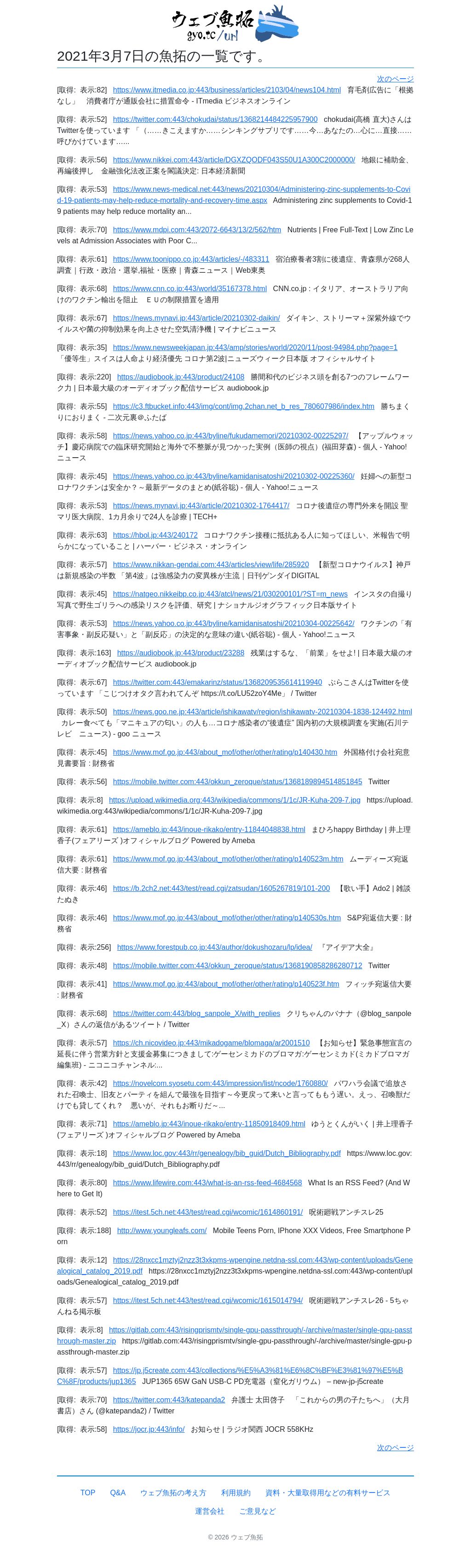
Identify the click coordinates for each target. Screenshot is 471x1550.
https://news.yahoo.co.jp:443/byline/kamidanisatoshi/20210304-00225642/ (234, 623)
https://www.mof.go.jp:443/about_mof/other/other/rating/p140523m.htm (228, 859)
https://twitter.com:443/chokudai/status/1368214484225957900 (215, 119)
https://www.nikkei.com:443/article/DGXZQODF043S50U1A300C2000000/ (234, 160)
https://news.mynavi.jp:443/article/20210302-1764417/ (201, 506)
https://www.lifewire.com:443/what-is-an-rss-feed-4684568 (207, 1183)
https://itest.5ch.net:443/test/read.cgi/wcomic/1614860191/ (208, 1212)
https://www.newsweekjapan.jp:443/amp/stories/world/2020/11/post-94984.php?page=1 (255, 347)
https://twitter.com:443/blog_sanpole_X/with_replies (197, 1013)
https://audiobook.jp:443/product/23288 (181, 653)
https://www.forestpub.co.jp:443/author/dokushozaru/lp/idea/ (214, 947)
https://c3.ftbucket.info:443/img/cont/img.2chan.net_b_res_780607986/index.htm (243, 406)
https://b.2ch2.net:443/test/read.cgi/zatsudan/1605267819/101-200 (221, 888)
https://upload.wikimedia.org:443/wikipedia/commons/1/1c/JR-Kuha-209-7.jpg (235, 800)
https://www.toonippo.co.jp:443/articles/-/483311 (191, 259)
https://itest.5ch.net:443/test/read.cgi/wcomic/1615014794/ (208, 1300)
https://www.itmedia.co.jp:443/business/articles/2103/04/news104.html (227, 90)
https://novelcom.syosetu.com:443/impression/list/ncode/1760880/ (220, 1083)
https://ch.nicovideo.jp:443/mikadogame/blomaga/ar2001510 (211, 1043)
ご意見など (257, 1511)
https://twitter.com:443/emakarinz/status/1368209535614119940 (217, 682)
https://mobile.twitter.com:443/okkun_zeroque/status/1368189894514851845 (237, 782)
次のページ (395, 79)
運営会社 (209, 1511)
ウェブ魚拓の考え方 (173, 1493)
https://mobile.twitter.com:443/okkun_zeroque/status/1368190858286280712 (237, 966)
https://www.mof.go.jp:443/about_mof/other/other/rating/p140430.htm (225, 752)
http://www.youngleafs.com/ (162, 1230)
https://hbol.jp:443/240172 (155, 535)
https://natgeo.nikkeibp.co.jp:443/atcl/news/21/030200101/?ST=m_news (230, 594)
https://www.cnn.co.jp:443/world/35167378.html (190, 289)
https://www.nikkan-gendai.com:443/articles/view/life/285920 (211, 564)
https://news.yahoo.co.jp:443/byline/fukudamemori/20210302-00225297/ (230, 436)
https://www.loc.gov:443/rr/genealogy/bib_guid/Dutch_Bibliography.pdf (227, 1153)
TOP (88, 1493)
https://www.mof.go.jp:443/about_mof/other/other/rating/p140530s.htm (227, 918)
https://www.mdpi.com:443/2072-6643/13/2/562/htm (197, 230)
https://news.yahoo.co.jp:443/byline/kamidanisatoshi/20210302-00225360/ (234, 476)
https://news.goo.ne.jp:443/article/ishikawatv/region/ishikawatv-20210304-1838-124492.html (262, 712)
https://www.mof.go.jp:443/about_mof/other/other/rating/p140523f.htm (226, 984)
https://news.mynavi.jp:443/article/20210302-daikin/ (196, 318)
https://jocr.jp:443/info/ (149, 1429)
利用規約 (236, 1493)
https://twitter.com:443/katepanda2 (169, 1400)
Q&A (118, 1493)
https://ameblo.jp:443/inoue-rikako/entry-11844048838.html (209, 829)
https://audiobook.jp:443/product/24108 (181, 377)
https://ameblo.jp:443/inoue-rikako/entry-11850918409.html (209, 1124)
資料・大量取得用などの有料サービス (328, 1493)
